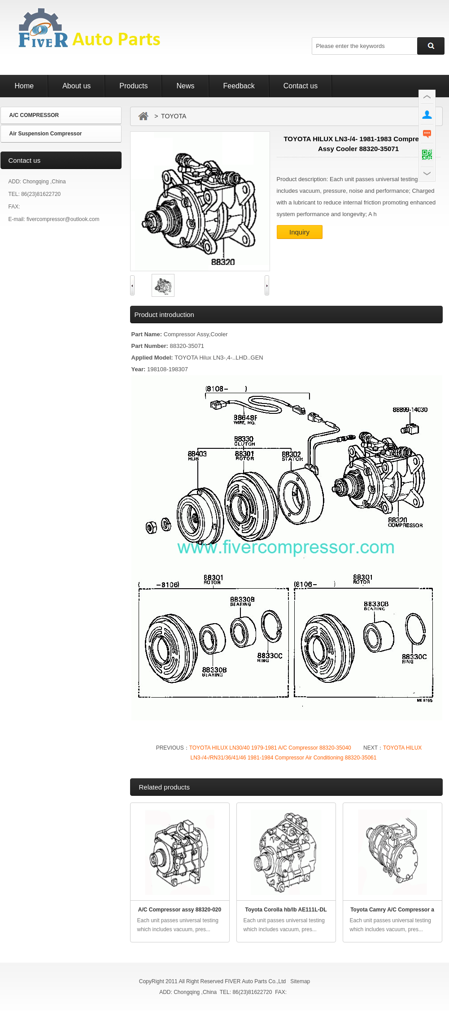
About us (76, 86)
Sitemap (300, 981)
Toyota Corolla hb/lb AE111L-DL (286, 910)
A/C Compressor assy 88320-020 (179, 910)
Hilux (205, 358)
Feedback (239, 86)
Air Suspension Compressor (45, 133)
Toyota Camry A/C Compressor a (392, 910)
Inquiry (299, 232)
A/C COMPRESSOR (34, 115)
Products (133, 86)
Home (24, 86)
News (185, 86)
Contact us (300, 86)
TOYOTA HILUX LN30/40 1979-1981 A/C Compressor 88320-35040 (270, 748)
